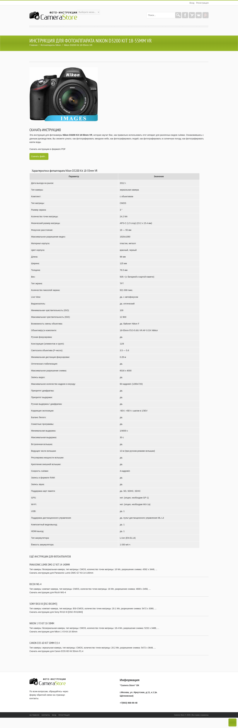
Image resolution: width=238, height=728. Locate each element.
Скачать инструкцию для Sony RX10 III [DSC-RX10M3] (56, 612)
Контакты (46, 715)
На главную (34, 715)
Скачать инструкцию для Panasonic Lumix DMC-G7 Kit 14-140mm (61, 573)
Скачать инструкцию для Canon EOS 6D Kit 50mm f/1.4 (56, 651)
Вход (191, 3)
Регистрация (202, 3)
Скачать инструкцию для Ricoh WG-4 (47, 592)
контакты (33, 698)
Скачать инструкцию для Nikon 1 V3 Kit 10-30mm (53, 631)
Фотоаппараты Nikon (51, 45)
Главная (33, 45)
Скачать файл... (39, 156)
